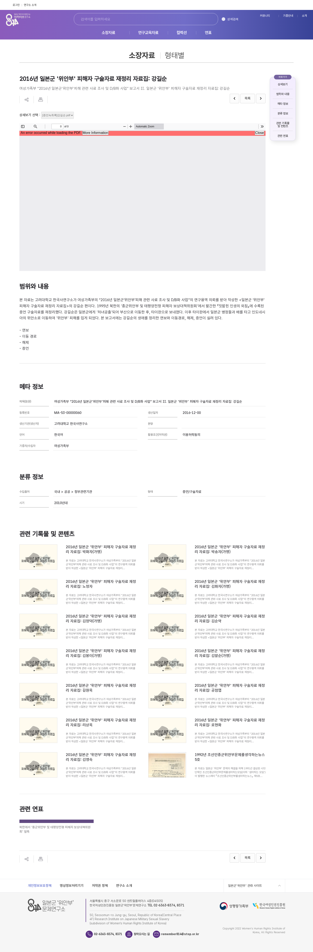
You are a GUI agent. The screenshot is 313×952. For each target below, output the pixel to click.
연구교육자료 (148, 33)
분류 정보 (283, 113)
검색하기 (208, 19)
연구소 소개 (30, 5)
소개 (304, 15)
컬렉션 (182, 33)
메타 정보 (283, 103)
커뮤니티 (265, 15)
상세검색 (232, 19)
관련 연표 (283, 135)
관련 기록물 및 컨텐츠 (282, 124)
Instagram (306, 5)
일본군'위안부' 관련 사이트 (245, 886)
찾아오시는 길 (145, 934)
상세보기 (282, 84)
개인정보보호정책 (39, 886)
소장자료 (108, 33)
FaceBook (296, 5)
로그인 (16, 5)
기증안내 (288, 15)
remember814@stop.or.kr (186, 934)
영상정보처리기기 (72, 886)
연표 (208, 33)
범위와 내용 (282, 94)
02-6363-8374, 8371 (109, 934)
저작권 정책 (100, 886)
